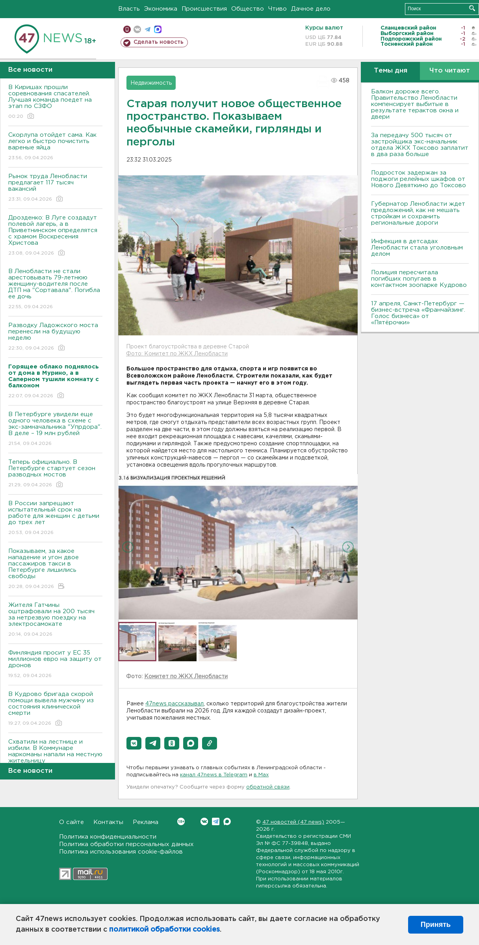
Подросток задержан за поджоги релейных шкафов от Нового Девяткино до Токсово (418, 179)
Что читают (449, 71)
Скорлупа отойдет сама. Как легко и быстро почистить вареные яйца (55, 146)
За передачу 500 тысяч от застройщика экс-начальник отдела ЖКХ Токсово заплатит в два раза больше (419, 145)
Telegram (215, 821)
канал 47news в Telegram (213, 775)
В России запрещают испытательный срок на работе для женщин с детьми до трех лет (55, 518)
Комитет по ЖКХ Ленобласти (186, 676)
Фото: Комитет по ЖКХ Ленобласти (177, 354)
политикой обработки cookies (164, 929)
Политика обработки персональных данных (126, 844)
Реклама (145, 822)
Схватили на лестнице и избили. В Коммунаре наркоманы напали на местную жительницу (55, 756)
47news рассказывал (174, 703)
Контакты (108, 822)
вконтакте (137, 29)
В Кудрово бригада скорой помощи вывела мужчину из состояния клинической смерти (55, 709)
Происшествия (204, 8)
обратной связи (268, 787)
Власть (129, 8)
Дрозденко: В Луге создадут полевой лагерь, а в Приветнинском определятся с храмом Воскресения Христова (55, 236)
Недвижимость (151, 83)
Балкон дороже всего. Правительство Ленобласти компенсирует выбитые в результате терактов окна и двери (415, 104)
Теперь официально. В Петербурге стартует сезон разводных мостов (55, 473)
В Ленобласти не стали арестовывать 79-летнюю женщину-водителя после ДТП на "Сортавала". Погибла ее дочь (55, 289)
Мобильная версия (127, 29)
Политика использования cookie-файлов (121, 851)
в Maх (261, 775)
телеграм (147, 29)
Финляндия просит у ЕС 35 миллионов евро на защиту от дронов (55, 664)
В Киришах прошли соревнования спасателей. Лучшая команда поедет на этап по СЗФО (55, 102)
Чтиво (277, 8)
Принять (436, 924)
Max (227, 821)
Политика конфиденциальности (107, 836)
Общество (247, 8)
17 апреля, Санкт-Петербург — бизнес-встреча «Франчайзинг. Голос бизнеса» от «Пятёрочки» (418, 313)
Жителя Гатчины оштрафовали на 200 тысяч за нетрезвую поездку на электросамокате (55, 620)
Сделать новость (159, 42)
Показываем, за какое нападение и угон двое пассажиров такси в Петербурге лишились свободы (55, 569)
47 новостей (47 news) (293, 822)
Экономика (160, 8)
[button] (133, 743)
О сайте (71, 822)
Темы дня (390, 71)
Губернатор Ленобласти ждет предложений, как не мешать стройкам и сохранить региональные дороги (418, 213)
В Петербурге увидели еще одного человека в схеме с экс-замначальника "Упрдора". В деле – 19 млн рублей (55, 429)
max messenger (158, 29)
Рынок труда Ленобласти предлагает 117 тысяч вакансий (55, 188)
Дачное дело (310, 8)
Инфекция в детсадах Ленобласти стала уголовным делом (417, 248)
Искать (472, 8)
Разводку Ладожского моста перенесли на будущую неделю (55, 337)
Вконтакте (181, 821)
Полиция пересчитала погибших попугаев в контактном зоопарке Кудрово (419, 279)
